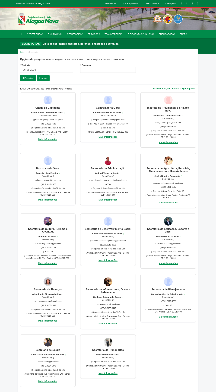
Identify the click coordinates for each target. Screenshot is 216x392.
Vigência (25, 65)
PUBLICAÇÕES (167, 34)
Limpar (43, 78)
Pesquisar (86, 65)
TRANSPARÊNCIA (113, 34)
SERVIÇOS (94, 34)
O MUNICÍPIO (55, 34)
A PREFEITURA (35, 34)
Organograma (188, 88)
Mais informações (47, 139)
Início (22, 52)
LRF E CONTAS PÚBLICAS (140, 34)
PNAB (183, 34)
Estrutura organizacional (166, 88)
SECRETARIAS (75, 34)
